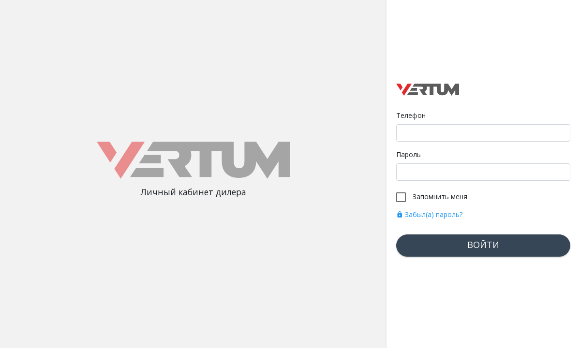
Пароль (408, 154)
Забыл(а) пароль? (429, 214)
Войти (483, 244)
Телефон (411, 115)
